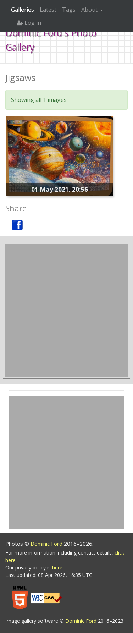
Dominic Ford (47, 543)
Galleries (22, 9)
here (57, 567)
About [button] (90, 9)
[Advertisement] (66, 310)
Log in (29, 23)
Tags (69, 9)
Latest (48, 9)
